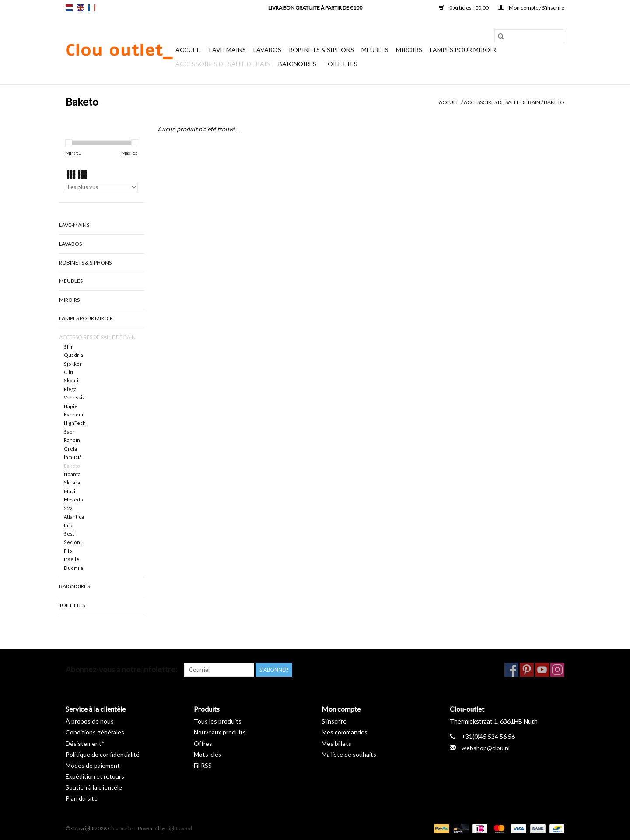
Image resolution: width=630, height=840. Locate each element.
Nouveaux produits (220, 732)
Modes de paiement (93, 765)
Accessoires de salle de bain (223, 63)
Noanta (72, 474)
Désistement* (85, 743)
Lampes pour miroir (463, 49)
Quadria (73, 355)
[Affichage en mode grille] (71, 174)
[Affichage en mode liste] (82, 174)
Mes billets (336, 743)
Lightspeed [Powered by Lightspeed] (179, 828)
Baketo (554, 102)
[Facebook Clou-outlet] (511, 670)
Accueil (188, 49)
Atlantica (74, 516)
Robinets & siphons (321, 49)
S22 (68, 508)
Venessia (74, 397)
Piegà (70, 389)
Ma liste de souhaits (349, 754)
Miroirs (409, 49)
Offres (203, 743)
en (80, 7)
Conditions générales (95, 732)
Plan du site (82, 798)
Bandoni (73, 414)
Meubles (374, 49)
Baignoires (297, 63)
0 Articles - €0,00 (464, 7)
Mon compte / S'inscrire (531, 7)
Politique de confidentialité (103, 754)
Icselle (71, 559)
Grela (70, 449)
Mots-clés (207, 754)
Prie (69, 525)
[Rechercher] (529, 36)
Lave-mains (227, 49)
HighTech (75, 423)
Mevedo (73, 499)
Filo (68, 551)
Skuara (72, 482)
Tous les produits (218, 721)
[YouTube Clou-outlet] (542, 670)
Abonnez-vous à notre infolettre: (122, 669)
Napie (70, 406)
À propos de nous (90, 721)
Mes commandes (345, 732)
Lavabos (267, 49)
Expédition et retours (95, 776)
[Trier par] (102, 187)
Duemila (73, 568)
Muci (69, 491)
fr (91, 7)
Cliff (69, 372)
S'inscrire (334, 721)
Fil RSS (203, 765)
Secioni (72, 542)
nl (69, 7)
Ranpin (72, 440)
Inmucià (73, 457)
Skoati (71, 380)
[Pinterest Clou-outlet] (527, 670)
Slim (69, 346)
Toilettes (340, 63)
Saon (70, 431)
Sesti (70, 533)
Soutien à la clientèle (94, 787)
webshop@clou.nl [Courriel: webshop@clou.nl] (486, 748)
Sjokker (73, 364)
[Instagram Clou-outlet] (557, 670)
